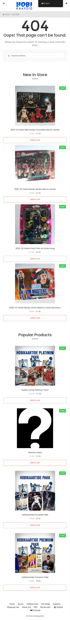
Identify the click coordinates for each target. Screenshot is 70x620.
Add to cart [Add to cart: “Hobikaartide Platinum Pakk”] (35, 400)
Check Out (26, 607)
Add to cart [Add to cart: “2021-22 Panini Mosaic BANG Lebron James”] (35, 199)
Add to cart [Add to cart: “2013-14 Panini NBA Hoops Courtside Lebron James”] (35, 140)
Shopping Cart (13, 607)
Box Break (45, 604)
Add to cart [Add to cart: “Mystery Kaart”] (35, 462)
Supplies (57, 604)
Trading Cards (32, 604)
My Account (45, 607)
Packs (12, 604)
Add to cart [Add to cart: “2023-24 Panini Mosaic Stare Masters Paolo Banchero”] (35, 318)
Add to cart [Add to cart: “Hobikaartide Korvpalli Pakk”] (35, 525)
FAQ (35, 607)
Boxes (20, 604)
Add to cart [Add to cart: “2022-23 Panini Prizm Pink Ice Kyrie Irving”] (35, 259)
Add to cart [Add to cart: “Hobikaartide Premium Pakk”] (35, 587)
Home (7, 14)
